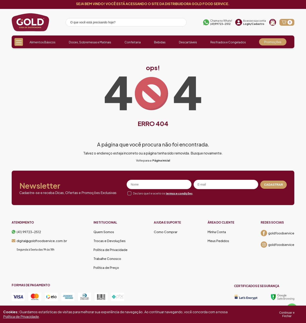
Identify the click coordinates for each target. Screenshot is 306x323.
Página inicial (161, 160)
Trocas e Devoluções (110, 241)
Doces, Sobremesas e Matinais (90, 42)
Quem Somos (104, 232)
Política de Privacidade (111, 250)
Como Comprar (165, 232)
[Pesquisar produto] (180, 23)
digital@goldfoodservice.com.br (39, 241)
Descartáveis (188, 42)
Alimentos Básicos (42, 42)
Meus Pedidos (218, 241)
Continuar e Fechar (287, 314)
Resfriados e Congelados (228, 42)
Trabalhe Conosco (107, 259)
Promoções (272, 42)
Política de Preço (106, 267)
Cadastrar (273, 184)
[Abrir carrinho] (286, 22)
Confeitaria (133, 42)
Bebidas (160, 42)
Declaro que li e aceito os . (163, 193)
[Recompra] (272, 22)
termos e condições (179, 193)
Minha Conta (217, 232)
